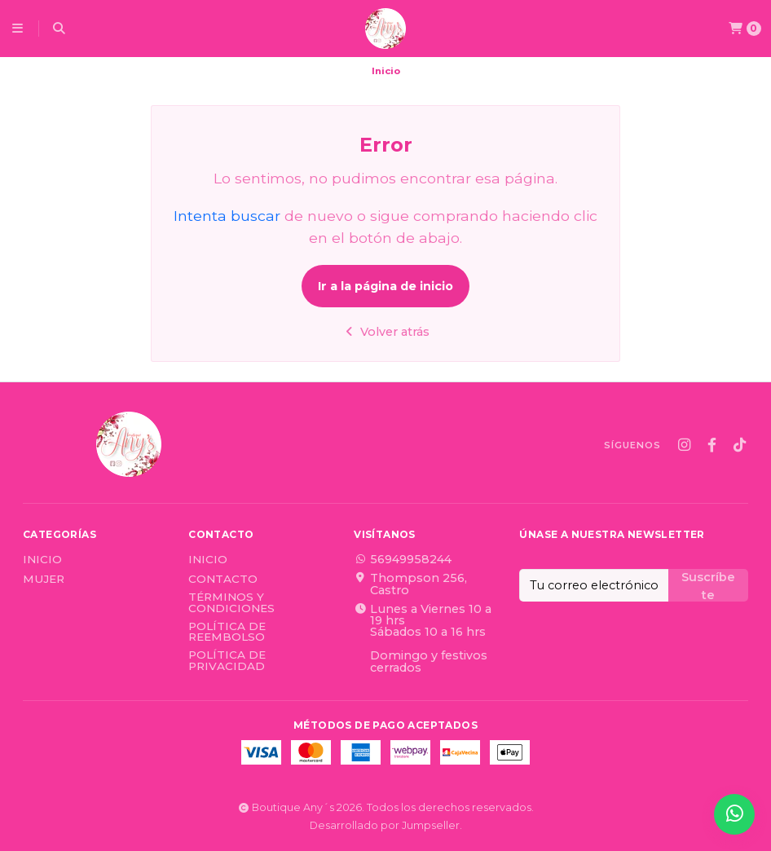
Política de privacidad (227, 661)
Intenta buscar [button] (227, 215)
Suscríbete (708, 586)
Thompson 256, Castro (410, 584)
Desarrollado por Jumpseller (385, 825)
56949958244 (403, 559)
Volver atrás (386, 331)
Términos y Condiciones (231, 603)
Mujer (43, 579)
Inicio (42, 560)
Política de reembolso (227, 632)
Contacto (223, 579)
